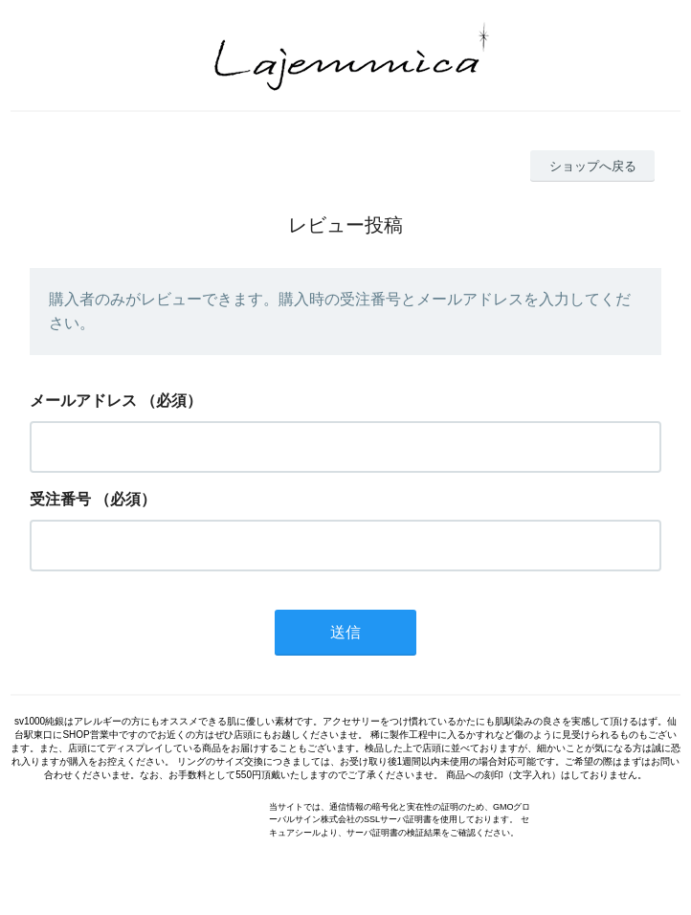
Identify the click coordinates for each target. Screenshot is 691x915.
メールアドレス (83, 400)
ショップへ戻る (592, 166)
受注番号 (60, 499)
